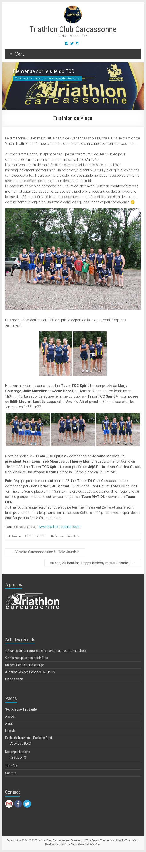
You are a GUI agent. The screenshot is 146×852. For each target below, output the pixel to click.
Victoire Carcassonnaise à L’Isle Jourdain (45, 552)
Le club (10, 731)
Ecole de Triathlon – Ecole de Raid (28, 738)
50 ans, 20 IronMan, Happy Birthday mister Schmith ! (92, 563)
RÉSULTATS (18, 757)
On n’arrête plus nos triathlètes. (27, 658)
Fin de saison (14, 679)
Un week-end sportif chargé (24, 665)
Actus (9, 723)
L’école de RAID (20, 743)
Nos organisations (17, 752)
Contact (10, 773)
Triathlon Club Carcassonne (73, 29)
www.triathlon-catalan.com (59, 527)
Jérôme (16, 536)
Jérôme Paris (68, 844)
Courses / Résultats (67, 536)
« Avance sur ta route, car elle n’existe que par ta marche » (45, 650)
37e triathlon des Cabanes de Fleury (30, 672)
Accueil (10, 716)
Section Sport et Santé (21, 709)
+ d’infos (11, 766)
